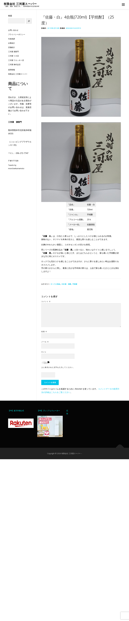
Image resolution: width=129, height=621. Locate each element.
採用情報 (11, 70)
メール (45, 342)
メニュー (123, 4)
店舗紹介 (11, 47)
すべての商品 (55, 284)
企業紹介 (11, 43)
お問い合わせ (13, 30)
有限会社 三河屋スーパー (20, 3)
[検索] (29, 21)
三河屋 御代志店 (14, 64)
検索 (10, 15)
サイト (44, 352)
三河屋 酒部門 (13, 51)
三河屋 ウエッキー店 (16, 60)
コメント (46, 301)
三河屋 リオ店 (13, 56)
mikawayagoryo (73, 28)
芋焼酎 (74, 284)
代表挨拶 (11, 39)
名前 (44, 331)
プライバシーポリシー (16, 34)
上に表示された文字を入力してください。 (58, 367)
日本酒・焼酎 (66, 284)
